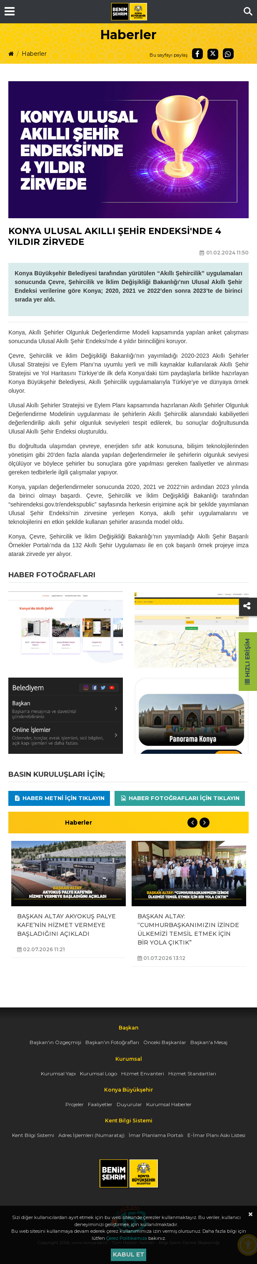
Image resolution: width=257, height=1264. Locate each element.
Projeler (74, 1104)
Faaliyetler (100, 1104)
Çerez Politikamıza (126, 1238)
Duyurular (129, 1104)
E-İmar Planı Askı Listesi (216, 1135)
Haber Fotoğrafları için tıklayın (180, 798)
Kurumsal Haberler (169, 1104)
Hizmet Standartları (192, 1073)
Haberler (34, 53)
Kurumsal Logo (98, 1073)
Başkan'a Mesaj (208, 1042)
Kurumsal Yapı (58, 1073)
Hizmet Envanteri (142, 1073)
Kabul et (129, 1254)
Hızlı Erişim (247, 661)
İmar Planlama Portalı (156, 1135)
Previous (192, 823)
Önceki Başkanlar (164, 1042)
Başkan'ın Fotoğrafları (112, 1042)
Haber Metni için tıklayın (59, 798)
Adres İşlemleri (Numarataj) (91, 1135)
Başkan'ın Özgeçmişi (55, 1042)
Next (205, 823)
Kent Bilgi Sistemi (33, 1135)
